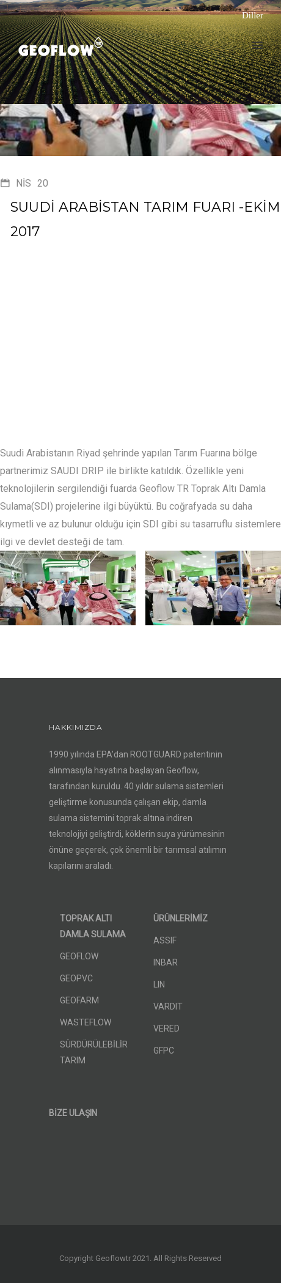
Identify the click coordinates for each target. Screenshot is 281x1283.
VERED (166, 1028)
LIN (159, 984)
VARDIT (168, 1006)
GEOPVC (76, 978)
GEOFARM (79, 1000)
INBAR (165, 962)
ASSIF (165, 940)
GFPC (163, 1050)
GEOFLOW (79, 956)
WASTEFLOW (85, 1022)
